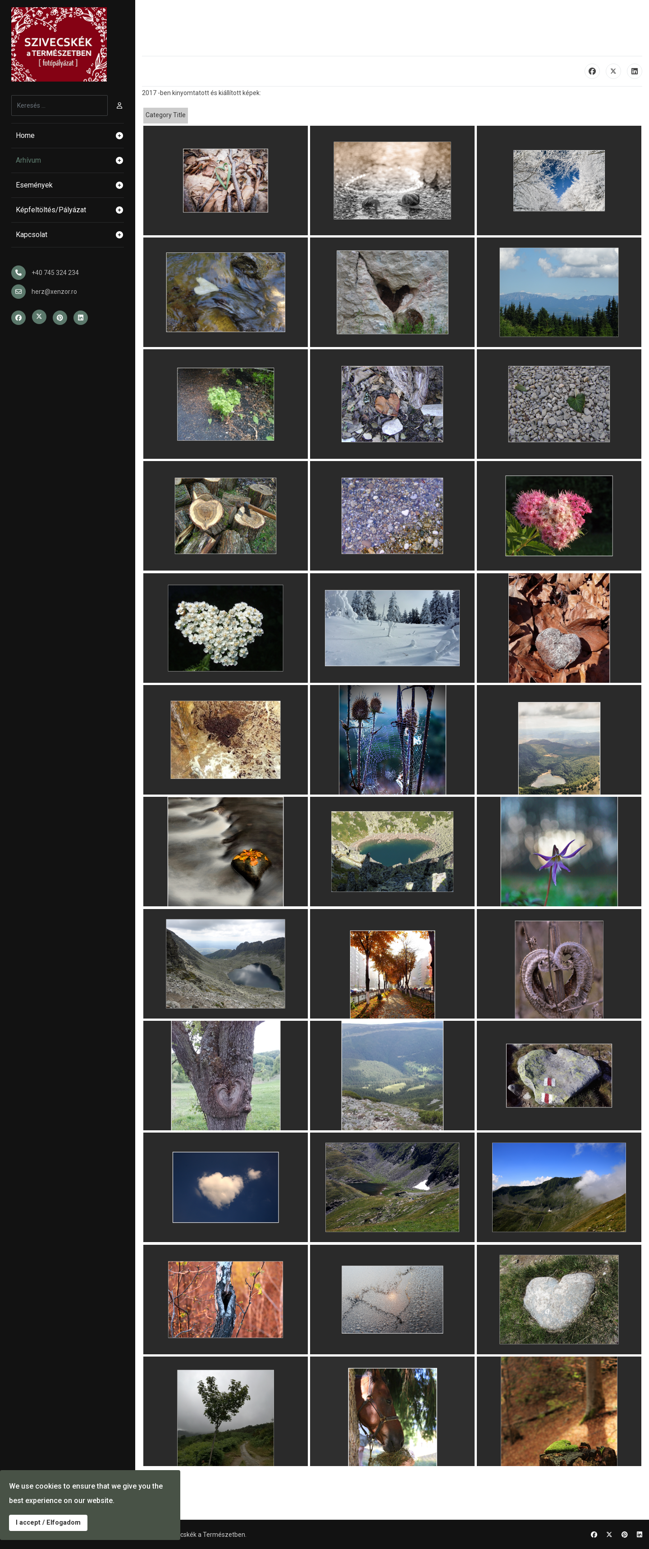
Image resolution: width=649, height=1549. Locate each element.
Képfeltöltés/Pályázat (70, 210)
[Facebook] (594, 1534)
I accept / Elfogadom (48, 1522)
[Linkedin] (639, 1534)
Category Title (166, 115)
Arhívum (70, 160)
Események (70, 185)
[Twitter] (609, 1534)
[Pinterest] (624, 1534)
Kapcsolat (70, 234)
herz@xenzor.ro (54, 291)
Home (70, 135)
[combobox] (59, 105)
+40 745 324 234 (55, 272)
